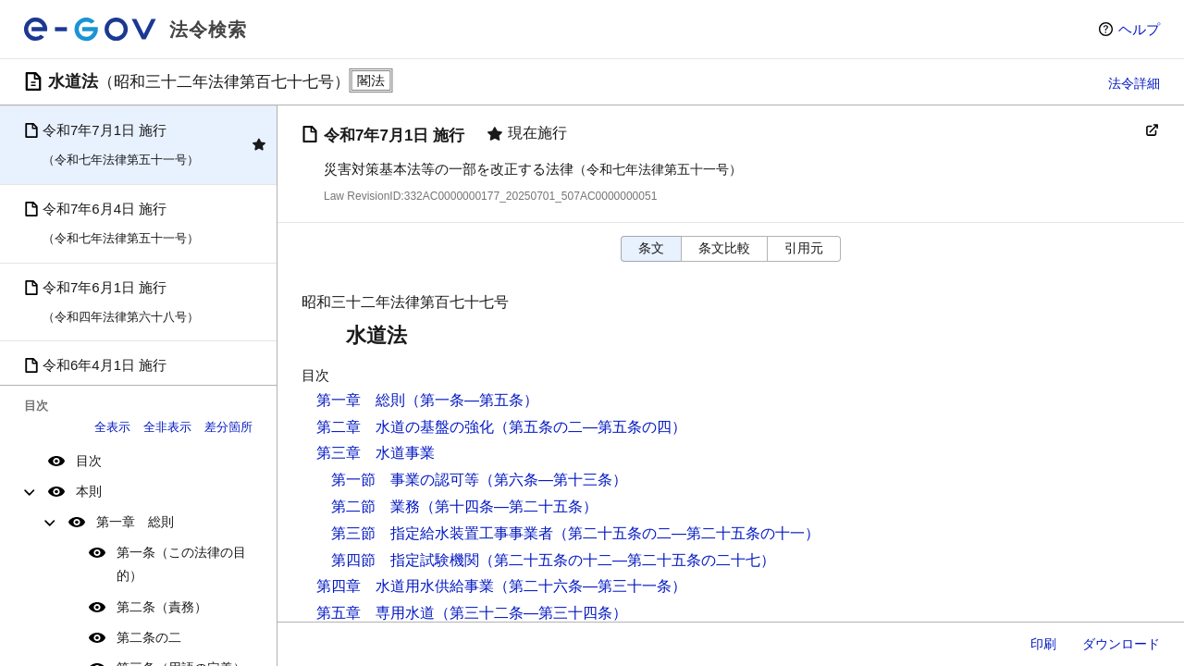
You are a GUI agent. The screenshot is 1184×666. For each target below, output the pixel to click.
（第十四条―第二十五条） (509, 506)
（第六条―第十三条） (553, 479)
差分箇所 (228, 427)
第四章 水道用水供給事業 (405, 586)
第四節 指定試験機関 (405, 560)
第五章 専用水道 (375, 613)
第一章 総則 (135, 521)
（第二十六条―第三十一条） (590, 586)
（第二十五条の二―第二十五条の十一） (686, 533)
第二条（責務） (162, 606)
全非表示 (167, 427)
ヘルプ (1139, 29)
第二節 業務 (375, 506)
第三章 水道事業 (375, 453)
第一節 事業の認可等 (405, 479)
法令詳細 (1134, 83)
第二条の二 (149, 637)
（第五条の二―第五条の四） (590, 427)
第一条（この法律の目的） (181, 564)
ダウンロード (1121, 643)
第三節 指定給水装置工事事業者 (442, 533)
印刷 (1043, 643)
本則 (89, 491)
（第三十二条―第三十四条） (531, 613)
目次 (89, 460)
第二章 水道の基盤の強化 (405, 427)
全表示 (112, 427)
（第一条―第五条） (471, 400)
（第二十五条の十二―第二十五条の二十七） (627, 560)
